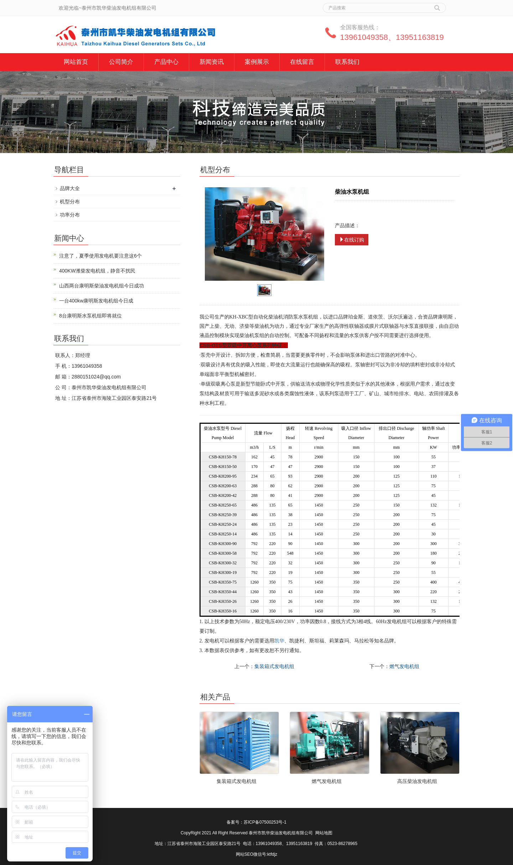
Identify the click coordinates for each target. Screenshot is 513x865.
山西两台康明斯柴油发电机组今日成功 (101, 286)
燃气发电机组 (404, 666)
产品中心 (166, 61)
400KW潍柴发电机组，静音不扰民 (97, 271)
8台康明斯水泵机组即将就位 (90, 316)
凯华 (279, 640)
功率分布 (70, 215)
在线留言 (302, 61)
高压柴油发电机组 (417, 781)
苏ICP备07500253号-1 (265, 822)
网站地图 (323, 832)
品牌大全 (70, 188)
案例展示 (257, 61)
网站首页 (76, 61)
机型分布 (70, 201)
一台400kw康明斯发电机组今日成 (96, 301)
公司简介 (121, 61)
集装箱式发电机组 (274, 666)
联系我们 (347, 61)
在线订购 (351, 240)
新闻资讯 (212, 61)
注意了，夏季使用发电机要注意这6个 (100, 256)
